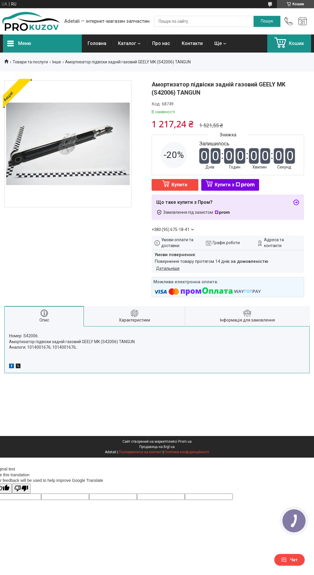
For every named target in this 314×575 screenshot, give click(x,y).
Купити (179, 184)
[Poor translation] (21, 489)
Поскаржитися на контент (140, 452)
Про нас (161, 43)
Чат (289, 559)
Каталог (127, 43)
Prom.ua (185, 441)
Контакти (192, 43)
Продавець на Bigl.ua (157, 447)
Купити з (235, 184)
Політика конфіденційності (186, 452)
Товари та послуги (30, 62)
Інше (56, 62)
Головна (97, 43)
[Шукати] (267, 21)
